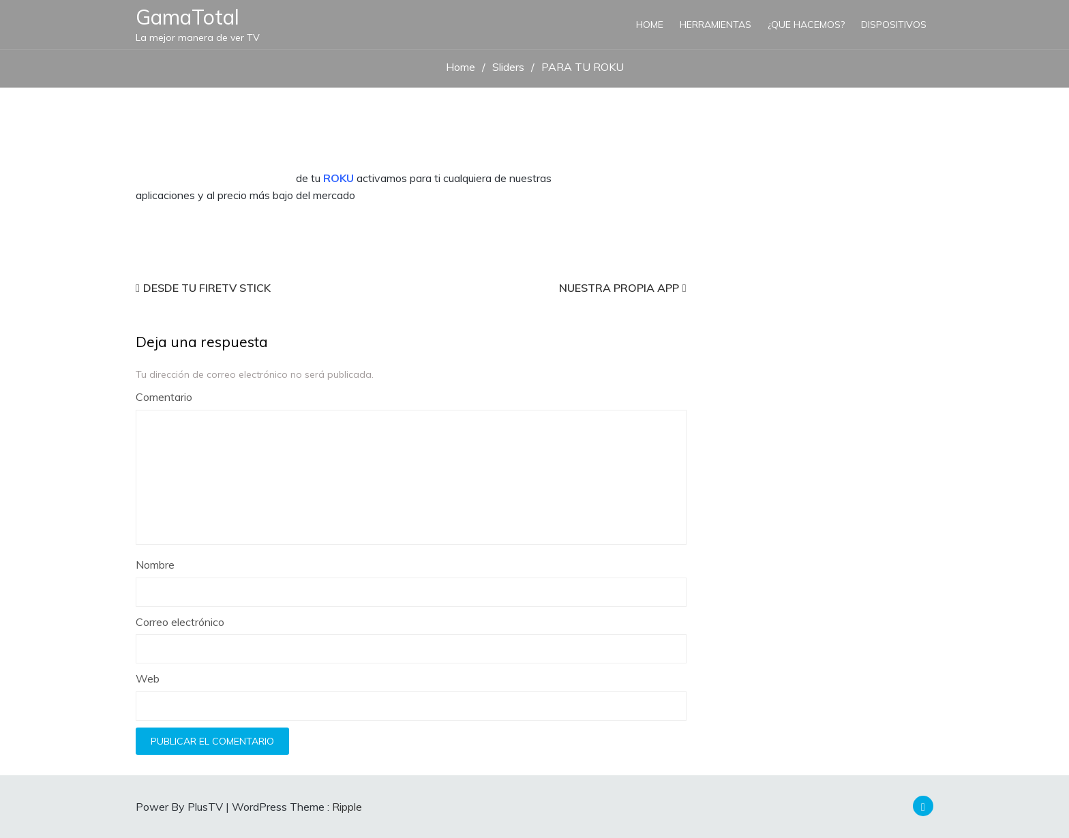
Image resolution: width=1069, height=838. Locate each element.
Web (148, 678)
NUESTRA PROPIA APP (619, 288)
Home (649, 24)
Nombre (155, 564)
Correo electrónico (180, 622)
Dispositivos (894, 24)
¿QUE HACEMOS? (806, 24)
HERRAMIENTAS (715, 24)
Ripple (347, 806)
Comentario (164, 397)
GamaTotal (187, 17)
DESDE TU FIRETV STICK (207, 288)
